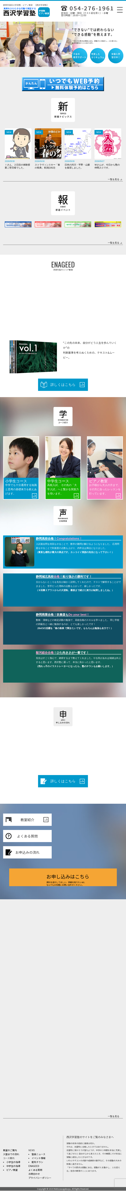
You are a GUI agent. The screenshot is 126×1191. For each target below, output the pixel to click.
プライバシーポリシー (39, 1178)
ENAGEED (33, 1166)
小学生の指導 (13, 1162)
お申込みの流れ (32, 852)
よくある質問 (33, 836)
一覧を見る (115, 179)
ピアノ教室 (12, 1170)
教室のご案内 (10, 1150)
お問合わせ (34, 1174)
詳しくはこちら (67, 384)
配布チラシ (37, 1162)
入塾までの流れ (11, 1154)
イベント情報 (38, 1158)
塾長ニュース (38, 1154)
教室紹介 (35, 819)
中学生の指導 (13, 1166)
